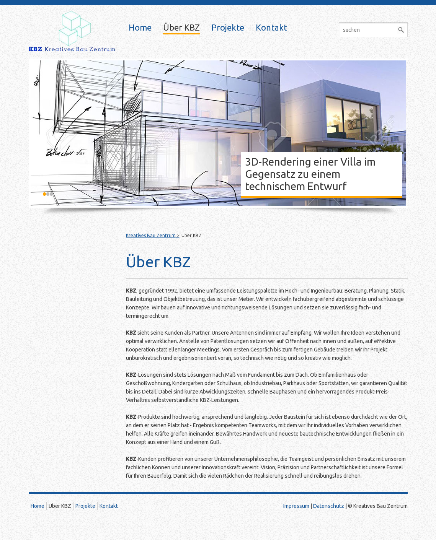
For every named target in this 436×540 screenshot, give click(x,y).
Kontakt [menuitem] (271, 27)
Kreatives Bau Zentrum (151, 235)
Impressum (296, 506)
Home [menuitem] (140, 27)
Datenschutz (328, 506)
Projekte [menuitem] (227, 27)
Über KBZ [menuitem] (181, 27)
